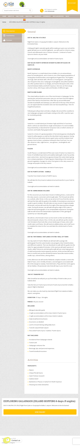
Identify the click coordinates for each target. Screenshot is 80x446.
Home (4, 16)
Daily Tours (19, 16)
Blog (67, 16)
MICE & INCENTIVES (58, 16)
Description (10, 31)
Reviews (9, 40)
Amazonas (28, 16)
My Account (72, 3)
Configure (11, 443)
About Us (11, 16)
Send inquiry (40, 412)
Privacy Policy (16, 20)
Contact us (6, 20)
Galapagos (37, 16)
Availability (10, 36)
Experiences (47, 16)
